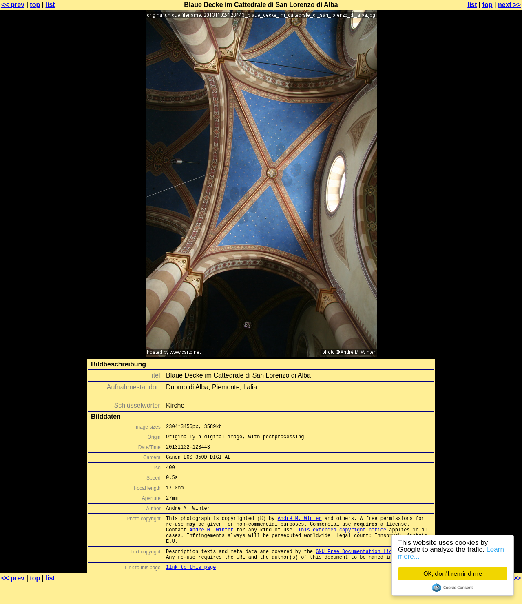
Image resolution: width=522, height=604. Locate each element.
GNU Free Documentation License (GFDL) (370, 569)
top (35, 4)
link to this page (191, 587)
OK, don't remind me (452, 573)
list (50, 4)
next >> (509, 4)
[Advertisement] (489, 202)
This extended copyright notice (342, 544)
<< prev (12, 4)
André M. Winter (300, 530)
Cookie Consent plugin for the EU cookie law (452, 587)
